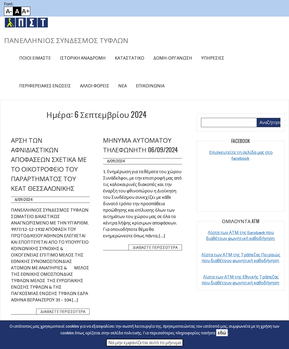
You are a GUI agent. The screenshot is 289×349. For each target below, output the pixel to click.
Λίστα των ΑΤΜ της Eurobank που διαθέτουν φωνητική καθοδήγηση (240, 235)
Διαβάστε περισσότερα (62, 311)
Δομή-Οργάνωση (172, 57)
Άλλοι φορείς (94, 85)
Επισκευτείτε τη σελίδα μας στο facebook (241, 155)
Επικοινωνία (150, 85)
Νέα (122, 85)
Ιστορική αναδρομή (83, 57)
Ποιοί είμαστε (35, 57)
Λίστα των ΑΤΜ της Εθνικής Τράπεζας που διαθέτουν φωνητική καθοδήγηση (240, 279)
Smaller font (8, 11)
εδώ (222, 332)
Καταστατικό (129, 57)
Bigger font (25, 11)
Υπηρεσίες (212, 57)
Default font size (17, 11)
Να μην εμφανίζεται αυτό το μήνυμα (144, 342)
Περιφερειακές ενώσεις (45, 85)
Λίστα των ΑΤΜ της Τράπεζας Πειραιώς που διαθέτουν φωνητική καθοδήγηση (240, 257)
